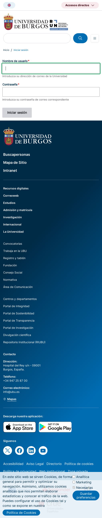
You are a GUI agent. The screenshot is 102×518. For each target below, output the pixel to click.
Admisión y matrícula (17, 210)
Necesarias (84, 490)
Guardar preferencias (86, 498)
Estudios (9, 202)
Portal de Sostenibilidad (18, 313)
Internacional (12, 224)
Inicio (6, 49)
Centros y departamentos (20, 299)
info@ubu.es (11, 391)
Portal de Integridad (16, 306)
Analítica (82, 479)
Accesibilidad (13, 464)
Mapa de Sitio (15, 162)
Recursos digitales (16, 188)
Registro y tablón (14, 258)
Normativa (10, 279)
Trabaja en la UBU (15, 250)
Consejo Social (12, 272)
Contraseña (9, 84)
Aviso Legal (35, 464)
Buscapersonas (16, 154)
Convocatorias (12, 243)
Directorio (54, 464)
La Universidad (13, 231)
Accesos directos (77, 5)
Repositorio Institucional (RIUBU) (24, 342)
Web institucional (52, 471)
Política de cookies (79, 464)
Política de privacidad (19, 471)
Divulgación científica (17, 335)
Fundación (10, 265)
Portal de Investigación (18, 327)
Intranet (10, 170)
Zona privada (78, 471)
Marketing (83, 485)
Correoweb (11, 195)
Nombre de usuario (14, 61)
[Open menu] (95, 38)
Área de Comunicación (18, 287)
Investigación (12, 217)
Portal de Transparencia (18, 320)
